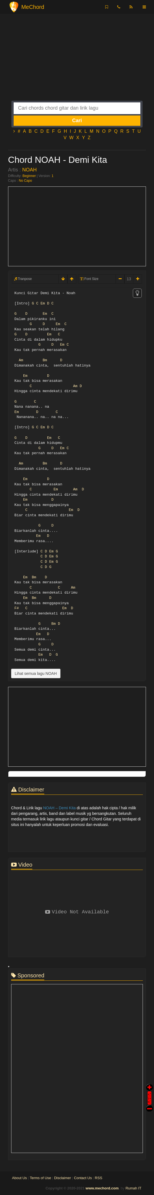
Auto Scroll (149, 1090)
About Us (19, 1178)
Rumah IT (133, 1188)
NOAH (29, 170)
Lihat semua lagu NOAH (36, 673)
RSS (98, 1178)
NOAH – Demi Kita (59, 808)
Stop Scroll (149, 1104)
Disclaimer (62, 1178)
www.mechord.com (102, 1188)
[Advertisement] (77, 62)
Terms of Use (40, 1178)
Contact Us (83, 1178)
